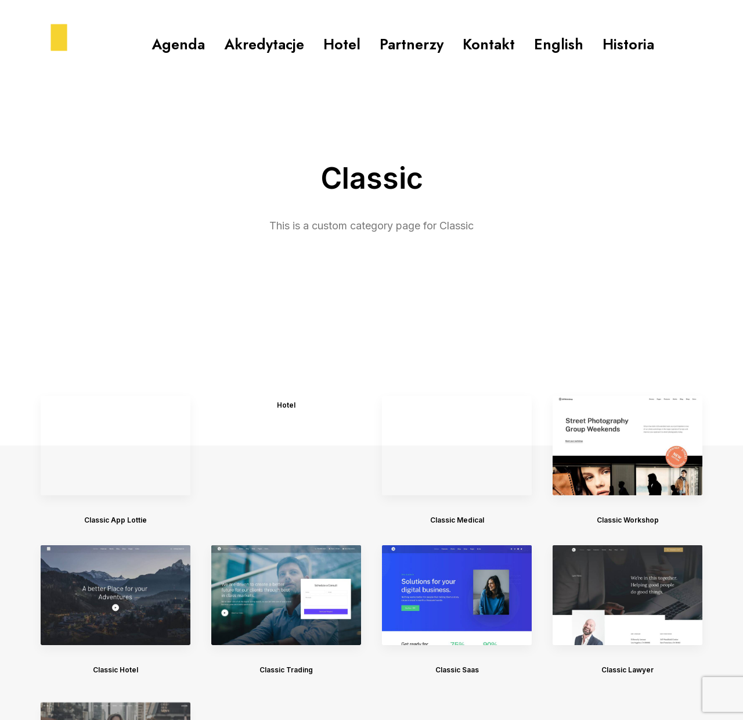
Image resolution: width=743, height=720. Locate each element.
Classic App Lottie (115, 354)
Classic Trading (286, 503)
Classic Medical (457, 354)
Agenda (178, 44)
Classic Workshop (628, 354)
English (558, 44)
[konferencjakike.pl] (45, 44)
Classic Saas (457, 506)
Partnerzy (411, 44)
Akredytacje (264, 44)
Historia (628, 44)
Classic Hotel (115, 503)
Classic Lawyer (627, 520)
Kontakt (489, 44)
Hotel (341, 44)
